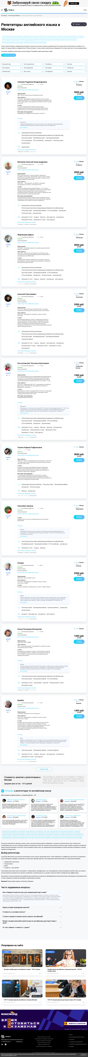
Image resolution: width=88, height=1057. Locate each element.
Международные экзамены (31, 36)
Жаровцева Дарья (25, 235)
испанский (77, 831)
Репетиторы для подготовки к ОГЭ (30, 39)
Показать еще (44, 769)
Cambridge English (7, 837)
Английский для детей (39, 138)
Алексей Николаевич (26, 294)
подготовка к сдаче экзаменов (43, 837)
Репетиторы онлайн (27, 138)
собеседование (79, 834)
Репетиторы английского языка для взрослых (64, 39)
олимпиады (40, 831)
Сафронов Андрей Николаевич (16, 799)
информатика (16, 834)
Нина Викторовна (25, 506)
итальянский (48, 834)
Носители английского (27, 339)
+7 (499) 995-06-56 (6, 1041)
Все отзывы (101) (24, 413)
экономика (41, 834)
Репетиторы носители (46, 39)
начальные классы (31, 831)
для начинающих (56, 837)
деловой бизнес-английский (17, 831)
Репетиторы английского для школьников (35, 42)
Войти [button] (85, 10)
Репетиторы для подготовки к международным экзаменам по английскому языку (42, 135)
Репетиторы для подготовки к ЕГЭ (11, 39)
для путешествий (77, 837)
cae (30, 837)
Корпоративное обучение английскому (12, 36)
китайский (56, 834)
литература (34, 834)
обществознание (7, 834)
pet (48, 831)
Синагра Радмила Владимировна (32, 82)
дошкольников (69, 834)
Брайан (20, 700)
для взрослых (48, 140)
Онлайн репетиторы (8, 55)
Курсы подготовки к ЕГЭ (44, 1044)
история (62, 834)
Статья (6, 952)
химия (28, 834)
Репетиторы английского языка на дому (13, 42)
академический (55, 831)
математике (70, 831)
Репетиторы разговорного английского (74, 36)
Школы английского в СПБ (44, 1042)
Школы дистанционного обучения (44, 1046)
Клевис (20, 563)
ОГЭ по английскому (38, 140)
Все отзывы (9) (23, 127)
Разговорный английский (52, 138)
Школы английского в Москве (44, 1040)
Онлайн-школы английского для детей (44, 1038)
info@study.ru (19, 1041)
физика (23, 834)
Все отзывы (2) (23, 536)
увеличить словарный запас (20, 837)
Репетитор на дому (58, 140)
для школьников (26, 143)
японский (68, 837)
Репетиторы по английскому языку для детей (50, 36)
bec (45, 831)
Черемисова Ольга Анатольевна (16, 815)
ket (33, 837)
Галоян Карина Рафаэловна (29, 447)
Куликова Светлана (41, 815)
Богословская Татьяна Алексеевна (33, 363)
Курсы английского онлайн (44, 1036)
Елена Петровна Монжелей (29, 629)
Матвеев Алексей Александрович (32, 162)
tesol (64, 837)
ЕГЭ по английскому (27, 140)
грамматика (6, 831)
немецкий (62, 831)
